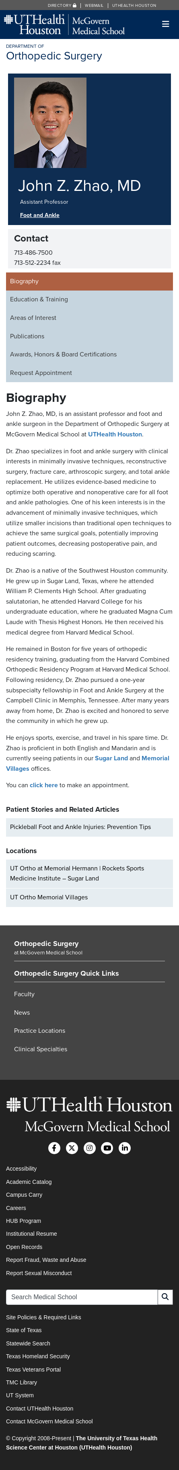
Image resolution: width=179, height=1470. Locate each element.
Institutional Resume (31, 1233)
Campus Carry (24, 1195)
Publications (27, 336)
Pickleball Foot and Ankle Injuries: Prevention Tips (80, 827)
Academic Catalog (29, 1182)
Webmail (94, 5)
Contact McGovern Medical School (49, 1421)
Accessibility (21, 1168)
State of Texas (23, 1330)
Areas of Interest (33, 318)
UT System (20, 1395)
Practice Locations (39, 1031)
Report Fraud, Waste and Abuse (46, 1260)
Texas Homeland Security (38, 1356)
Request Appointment (41, 373)
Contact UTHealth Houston (39, 1408)
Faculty (24, 994)
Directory (62, 5)
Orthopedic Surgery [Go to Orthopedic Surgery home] (46, 943)
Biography (24, 281)
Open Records (24, 1247)
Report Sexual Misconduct (39, 1273)
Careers (16, 1208)
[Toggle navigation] (166, 24)
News (22, 1013)
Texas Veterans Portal (33, 1369)
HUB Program (23, 1221)
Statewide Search (28, 1343)
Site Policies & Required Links (43, 1317)
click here (44, 785)
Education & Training (39, 299)
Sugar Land (111, 758)
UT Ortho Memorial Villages (49, 897)
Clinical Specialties (40, 1049)
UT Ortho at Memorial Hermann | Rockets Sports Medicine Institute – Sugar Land (77, 873)
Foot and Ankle (40, 215)
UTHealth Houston (134, 5)
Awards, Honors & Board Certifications (63, 354)
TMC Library (21, 1382)
